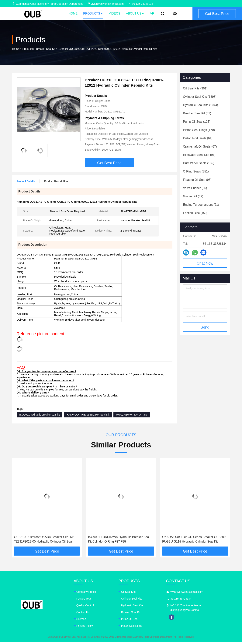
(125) (196, 121)
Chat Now (205, 263)
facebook (171, 617)
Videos (114, 13)
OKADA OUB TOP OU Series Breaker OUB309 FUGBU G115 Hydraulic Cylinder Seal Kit (194, 539)
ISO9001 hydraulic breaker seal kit (39, 414)
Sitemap (81, 618)
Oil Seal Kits (128, 591)
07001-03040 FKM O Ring (131, 414)
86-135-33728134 (140, 3)
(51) (197, 113)
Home (73, 13)
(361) (195, 88)
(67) (200, 146)
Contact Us (82, 612)
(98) (197, 179)
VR (152, 13)
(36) (195, 188)
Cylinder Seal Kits (131, 598)
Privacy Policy (84, 625)
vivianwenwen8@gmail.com (105, 3)
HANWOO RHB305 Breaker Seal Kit (88, 414)
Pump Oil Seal (129, 618)
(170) (199, 130)
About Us (135, 13)
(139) (198, 163)
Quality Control (85, 605)
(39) (193, 196)
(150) (195, 213)
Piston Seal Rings (131, 625)
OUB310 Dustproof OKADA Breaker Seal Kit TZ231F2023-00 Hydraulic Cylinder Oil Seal (44, 539)
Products (93, 13)
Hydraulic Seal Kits (132, 605)
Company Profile (86, 591)
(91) (199, 154)
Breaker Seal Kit (45, 48)
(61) (198, 138)
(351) (196, 171)
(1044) (200, 105)
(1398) (199, 96)
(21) (201, 204)
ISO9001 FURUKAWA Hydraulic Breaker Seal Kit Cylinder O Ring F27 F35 (119, 539)
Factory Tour (83, 598)
